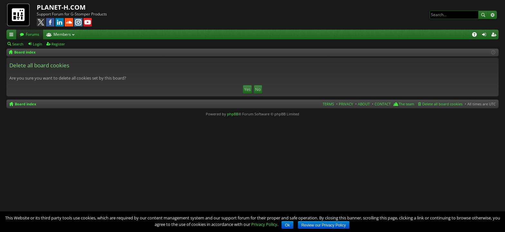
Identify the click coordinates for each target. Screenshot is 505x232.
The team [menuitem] (406, 104)
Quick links (12, 35)
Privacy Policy (264, 224)
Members (62, 34)
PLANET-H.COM (61, 7)
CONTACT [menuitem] (383, 104)
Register (58, 44)
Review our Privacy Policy (323, 225)
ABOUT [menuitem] (364, 104)
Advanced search (492, 15)
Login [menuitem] (485, 35)
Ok (287, 225)
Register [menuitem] (495, 35)
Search (483, 15)
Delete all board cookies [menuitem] (442, 104)
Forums (32, 34)
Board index (25, 104)
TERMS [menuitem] (328, 104)
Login (37, 44)
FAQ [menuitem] (476, 35)
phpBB (232, 113)
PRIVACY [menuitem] (346, 104)
